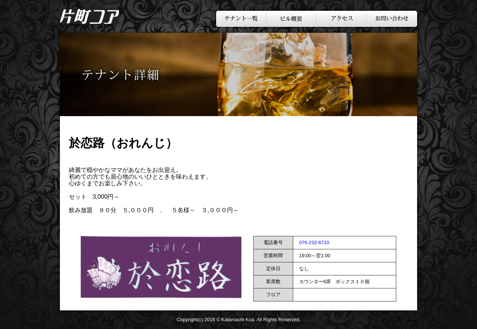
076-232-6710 (314, 242)
